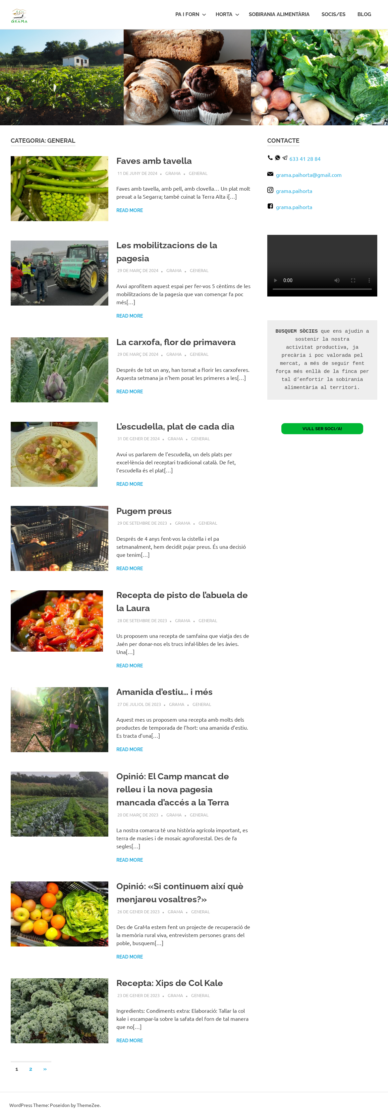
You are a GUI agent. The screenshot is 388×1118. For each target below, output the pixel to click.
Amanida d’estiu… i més (164, 692)
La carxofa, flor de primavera (175, 342)
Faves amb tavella (153, 161)
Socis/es (333, 14)
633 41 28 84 (305, 158)
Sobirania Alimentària (279, 14)
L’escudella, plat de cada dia (175, 426)
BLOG (364, 14)
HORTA (227, 14)
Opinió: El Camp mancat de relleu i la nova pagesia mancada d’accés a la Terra (172, 789)
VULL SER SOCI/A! (322, 428)
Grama (173, 173)
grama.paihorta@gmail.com (304, 174)
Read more (129, 210)
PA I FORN (190, 14)
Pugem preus (144, 511)
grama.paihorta (289, 190)
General (198, 173)
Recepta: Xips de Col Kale (169, 983)
